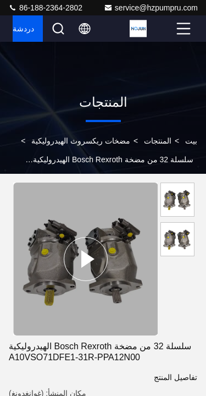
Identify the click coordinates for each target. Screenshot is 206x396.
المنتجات (157, 140)
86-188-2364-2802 (45, 7)
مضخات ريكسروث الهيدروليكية (80, 140)
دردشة (23, 28)
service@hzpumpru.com (151, 7)
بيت (191, 140)
